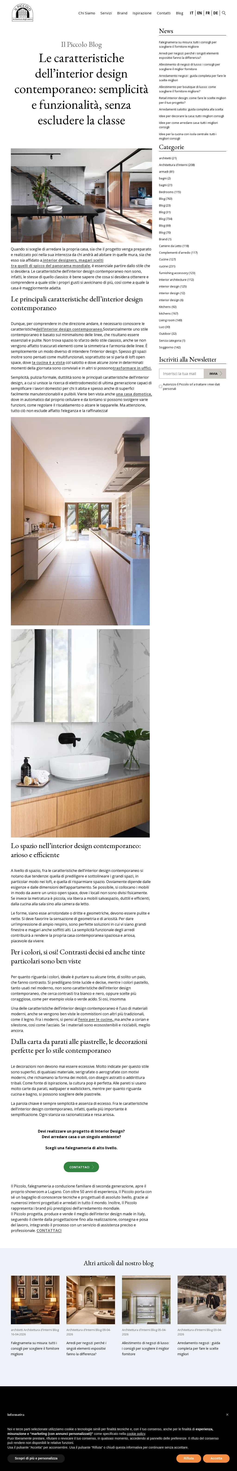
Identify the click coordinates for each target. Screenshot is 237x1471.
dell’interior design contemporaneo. (69, 329)
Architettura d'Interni (173, 165)
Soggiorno (166, 347)
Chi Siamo (86, 13)
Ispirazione (142, 13)
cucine (163, 266)
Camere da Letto (170, 246)
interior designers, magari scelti (73, 260)
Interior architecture (173, 280)
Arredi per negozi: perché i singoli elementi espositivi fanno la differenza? (189, 55)
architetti (165, 158)
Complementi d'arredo (174, 252)
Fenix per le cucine (95, 1020)
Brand (122, 13)
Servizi (106, 13)
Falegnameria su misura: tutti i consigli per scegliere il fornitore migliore (188, 44)
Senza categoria (170, 340)
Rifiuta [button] (189, 1458)
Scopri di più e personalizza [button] (36, 1458)
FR (208, 13)
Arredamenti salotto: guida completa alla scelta (191, 109)
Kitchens (165, 307)
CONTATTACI (49, 1231)
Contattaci (79, 1167)
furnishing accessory (173, 273)
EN (199, 13)
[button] (227, 1414)
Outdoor (165, 333)
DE (215, 13)
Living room (167, 320)
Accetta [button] (216, 1458)
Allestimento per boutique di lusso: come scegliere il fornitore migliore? (187, 89)
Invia (213, 374)
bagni (163, 178)
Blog (179, 13)
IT (191, 13)
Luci (161, 327)
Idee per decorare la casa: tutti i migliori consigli (191, 116)
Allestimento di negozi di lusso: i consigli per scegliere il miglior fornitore (189, 66)
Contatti (164, 13)
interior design (169, 286)
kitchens (165, 313)
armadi (163, 171)
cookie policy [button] (136, 1434)
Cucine (163, 259)
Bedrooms (166, 192)
